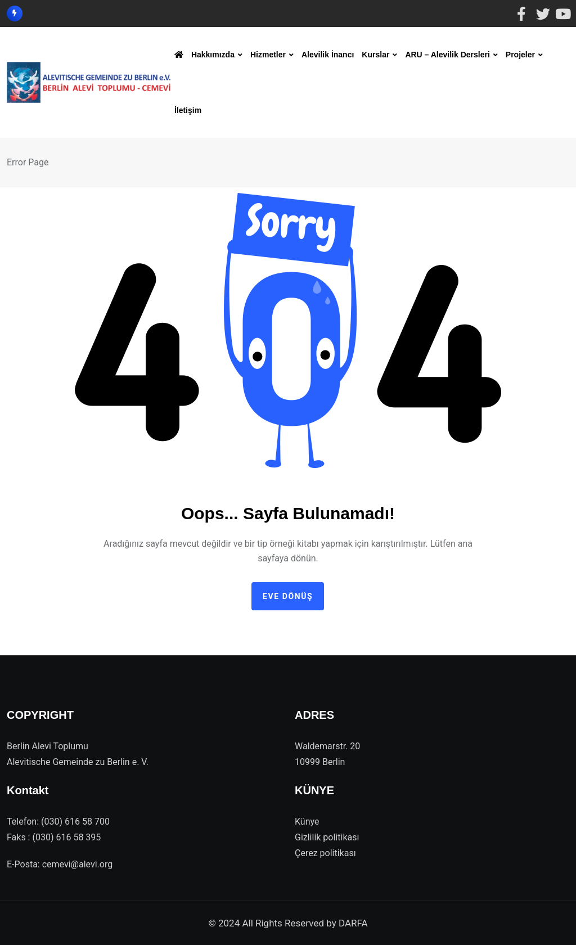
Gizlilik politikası (327, 837)
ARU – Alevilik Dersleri (447, 54)
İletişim (187, 110)
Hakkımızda (213, 54)
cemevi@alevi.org (77, 864)
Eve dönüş (288, 596)
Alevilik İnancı (328, 54)
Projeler (520, 54)
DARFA (353, 923)
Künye (307, 821)
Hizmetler (268, 54)
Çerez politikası (325, 853)
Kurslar (375, 54)
